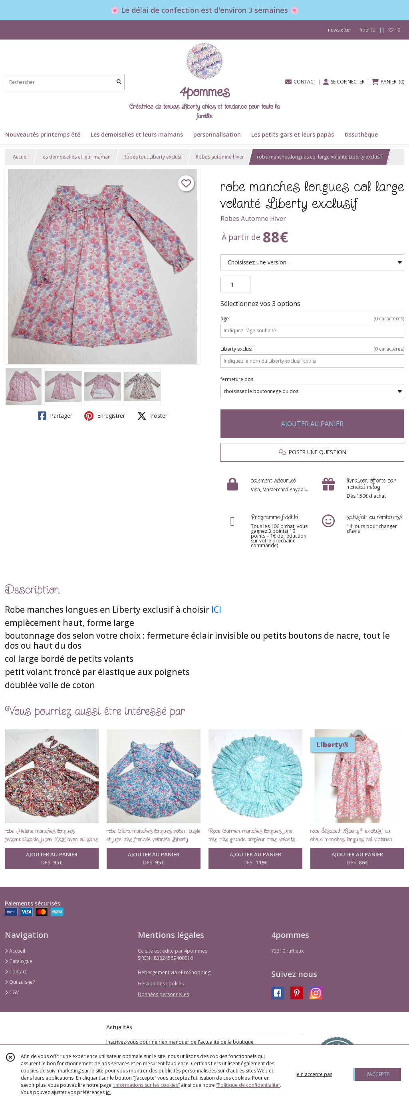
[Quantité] (235, 285)
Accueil (21, 156)
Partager (55, 416)
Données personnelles (163, 994)
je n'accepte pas (314, 1074)
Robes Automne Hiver (253, 218)
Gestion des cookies (161, 983)
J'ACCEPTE (378, 1074)
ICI (216, 609)
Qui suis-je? (20, 982)
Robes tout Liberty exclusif (153, 156)
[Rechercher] (119, 82)
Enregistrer (104, 416)
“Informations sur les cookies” (146, 1085)
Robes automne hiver (220, 156)
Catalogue (18, 961)
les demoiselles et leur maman (76, 156)
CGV (12, 992)
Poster (152, 416)
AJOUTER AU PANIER (312, 423)
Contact (16, 971)
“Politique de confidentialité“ (248, 1085)
